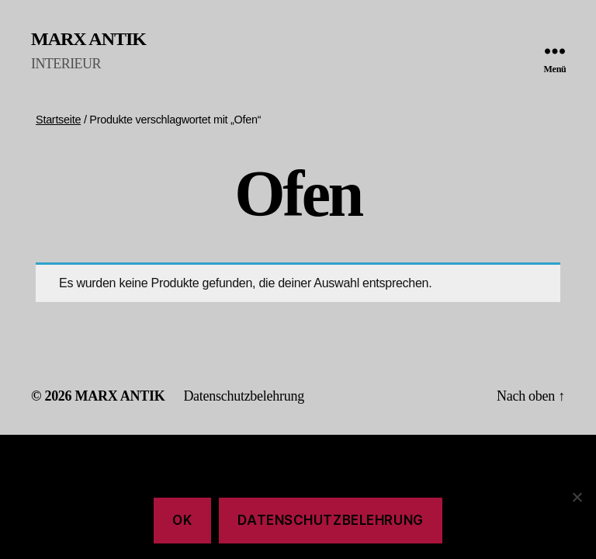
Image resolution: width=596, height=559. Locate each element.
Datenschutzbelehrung (243, 396)
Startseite (58, 119)
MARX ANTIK (88, 39)
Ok (182, 520)
